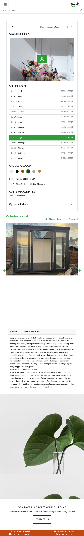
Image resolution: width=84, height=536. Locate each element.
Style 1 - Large (42, 117)
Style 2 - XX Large (42, 142)
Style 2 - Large (42, 122)
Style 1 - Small (42, 91)
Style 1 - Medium (42, 101)
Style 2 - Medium (42, 112)
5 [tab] (42, 322)
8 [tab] (54, 322)
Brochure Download (17, 216)
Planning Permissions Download (61, 219)
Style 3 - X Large (42, 148)
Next (79, 270)
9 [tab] (58, 322)
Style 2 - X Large (42, 132)
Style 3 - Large (42, 137)
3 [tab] (34, 322)
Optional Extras (18, 204)
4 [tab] (38, 322)
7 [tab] (50, 322)
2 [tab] (30, 322)
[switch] (68, 27)
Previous (4, 270)
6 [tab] (46, 322)
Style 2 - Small (42, 96)
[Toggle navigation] (5, 4)
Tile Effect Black (17, 184)
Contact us (42, 519)
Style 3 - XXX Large (42, 158)
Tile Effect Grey (38, 184)
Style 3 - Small (42, 106)
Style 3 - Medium (42, 127)
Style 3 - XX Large (42, 153)
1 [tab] (26, 322)
